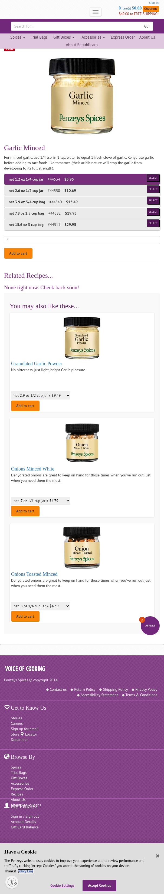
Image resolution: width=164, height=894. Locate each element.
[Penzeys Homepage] (4, 12)
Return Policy (85, 689)
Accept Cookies (99, 885)
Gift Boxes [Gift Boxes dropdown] (64, 37)
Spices (16, 767)
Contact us (58, 689)
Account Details (23, 821)
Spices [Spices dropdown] (17, 37)
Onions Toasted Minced (34, 574)
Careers (17, 723)
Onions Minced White (32, 469)
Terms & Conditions (142, 694)
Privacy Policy (146, 689)
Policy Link (26, 871)
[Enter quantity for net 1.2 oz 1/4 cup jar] (82, 240)
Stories (16, 718)
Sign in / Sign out (25, 816)
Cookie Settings (62, 885)
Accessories (20, 783)
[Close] (157, 856)
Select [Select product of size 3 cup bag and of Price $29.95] (153, 223)
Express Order (123, 37)
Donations (19, 739)
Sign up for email (25, 728)
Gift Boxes (19, 778)
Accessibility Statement (99, 694)
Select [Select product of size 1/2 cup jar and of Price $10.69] (153, 189)
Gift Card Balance (25, 827)
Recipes (17, 794)
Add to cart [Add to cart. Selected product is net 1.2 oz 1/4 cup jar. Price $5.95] (18, 253)
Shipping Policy (115, 689)
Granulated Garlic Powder (36, 363)
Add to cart (25, 405)
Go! (147, 26)
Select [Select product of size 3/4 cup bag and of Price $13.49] (153, 200)
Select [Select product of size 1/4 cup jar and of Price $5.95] (153, 178)
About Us (147, 37)
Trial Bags (39, 37)
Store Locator (24, 734)
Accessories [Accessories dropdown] (93, 37)
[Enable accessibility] (11, 882)
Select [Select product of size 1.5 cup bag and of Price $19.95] (153, 212)
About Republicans (82, 44)
